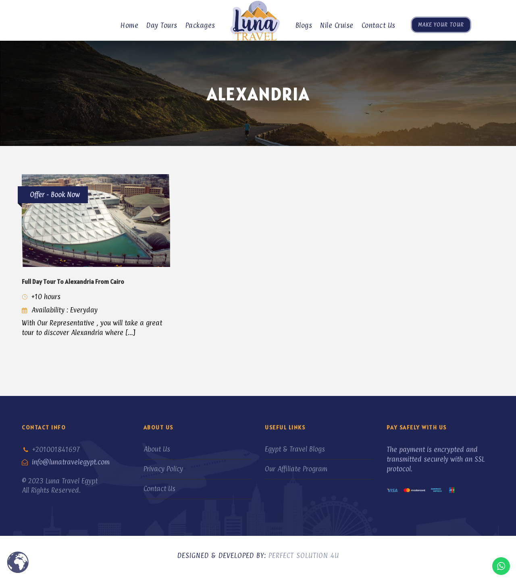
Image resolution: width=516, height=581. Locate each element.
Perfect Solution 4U (303, 556)
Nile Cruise (337, 25)
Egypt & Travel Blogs (295, 449)
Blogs (303, 25)
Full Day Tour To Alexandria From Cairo (73, 281)
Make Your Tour (441, 24)
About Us (157, 449)
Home (129, 25)
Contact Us (378, 25)
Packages (200, 25)
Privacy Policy (163, 469)
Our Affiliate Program (296, 469)
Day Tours (161, 25)
